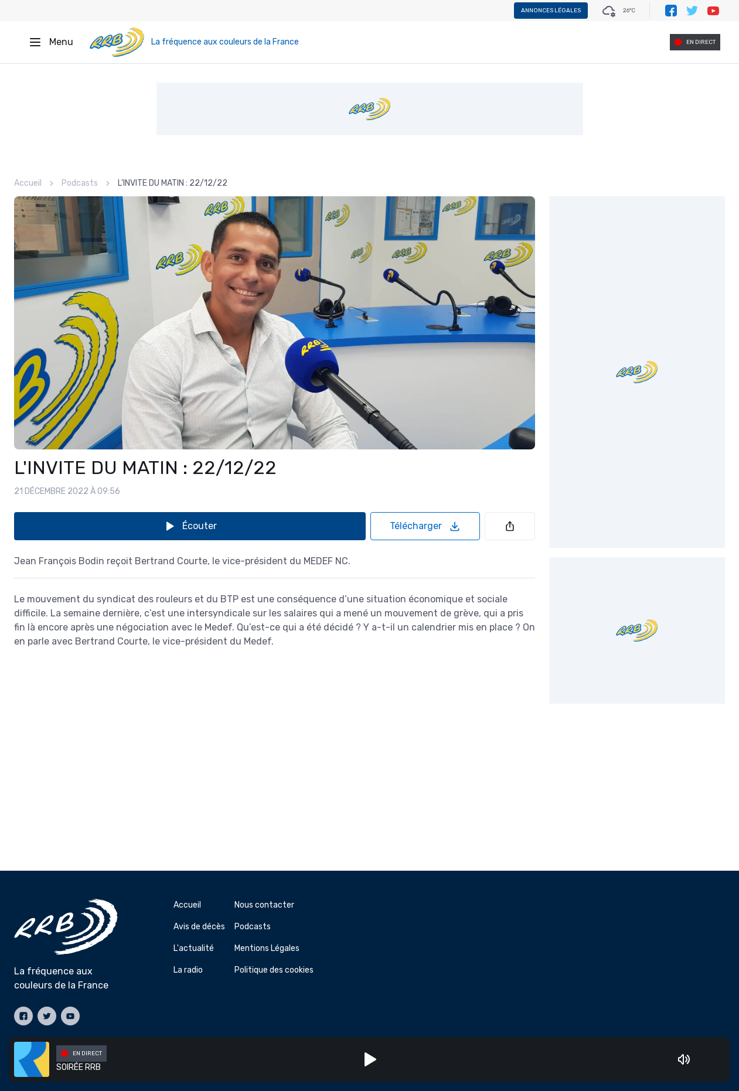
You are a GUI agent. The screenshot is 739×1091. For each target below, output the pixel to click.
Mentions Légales (266, 948)
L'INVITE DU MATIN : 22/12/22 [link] (172, 183)
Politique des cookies (274, 970)
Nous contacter (264, 905)
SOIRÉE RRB (78, 1067)
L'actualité (193, 948)
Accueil (28, 183)
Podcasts (80, 183)
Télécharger (425, 526)
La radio (188, 970)
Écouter (190, 526)
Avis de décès (199, 927)
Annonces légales (551, 10)
